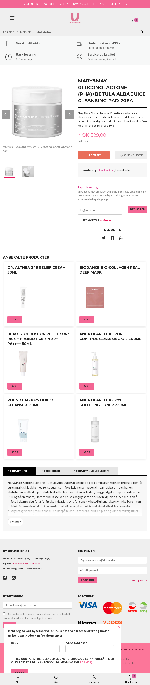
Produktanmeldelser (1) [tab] (91, 472)
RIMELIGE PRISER (112, 4)
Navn (35, 647)
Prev (6, 114)
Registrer (137, 210)
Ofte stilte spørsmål (130, 650)
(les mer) (85, 662)
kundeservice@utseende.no (26, 564)
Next (69, 114)
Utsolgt (93, 156)
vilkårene (105, 221)
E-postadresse (89, 647)
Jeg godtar (91, 221)
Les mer (15, 523)
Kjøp (14, 320)
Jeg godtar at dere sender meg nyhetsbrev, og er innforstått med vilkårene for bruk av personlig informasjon (36, 617)
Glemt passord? (139, 581)
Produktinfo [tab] (17, 472)
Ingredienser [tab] (50, 472)
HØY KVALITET (83, 4)
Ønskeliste (131, 156)
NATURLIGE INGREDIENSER (45, 4)
